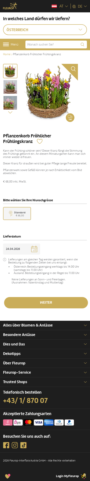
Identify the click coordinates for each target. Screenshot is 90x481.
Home (6, 54)
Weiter (46, 302)
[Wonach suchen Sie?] (56, 44)
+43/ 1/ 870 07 (25, 400)
